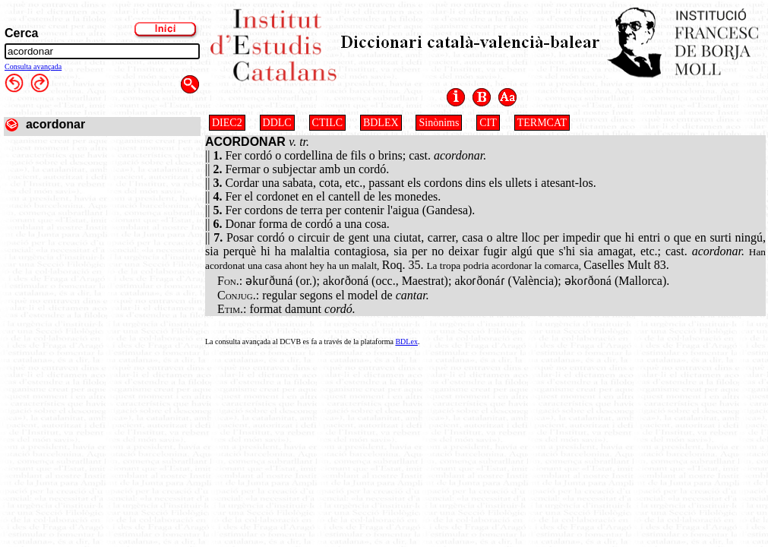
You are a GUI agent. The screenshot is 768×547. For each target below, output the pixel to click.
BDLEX (381, 122)
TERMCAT (542, 122)
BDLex (406, 341)
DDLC (277, 122)
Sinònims (439, 122)
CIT (488, 122)
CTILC (327, 122)
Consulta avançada (33, 66)
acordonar (55, 124)
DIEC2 (227, 122)
